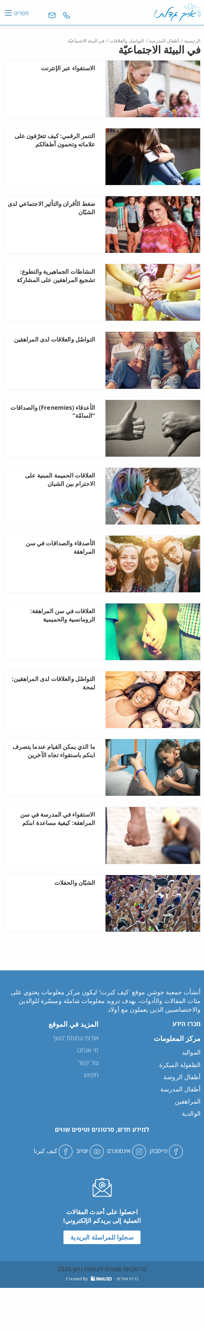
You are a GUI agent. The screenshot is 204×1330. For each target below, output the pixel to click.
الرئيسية (192, 41)
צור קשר (88, 1062)
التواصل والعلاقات (127, 41)
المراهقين (188, 1101)
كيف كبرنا (53, 1151)
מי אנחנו (88, 1050)
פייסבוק (166, 1151)
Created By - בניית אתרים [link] (102, 1279)
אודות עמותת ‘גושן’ (76, 1038)
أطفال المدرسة (164, 41)
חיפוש (91, 1075)
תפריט (21, 13)
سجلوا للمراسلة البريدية (101, 1237)
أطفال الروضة (182, 1077)
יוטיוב (90, 1151)
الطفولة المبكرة (180, 1064)
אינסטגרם (126, 1151)
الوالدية (191, 1113)
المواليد (191, 1052)
